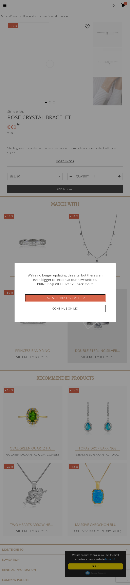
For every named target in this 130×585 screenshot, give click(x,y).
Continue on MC (65, 308)
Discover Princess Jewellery (65, 298)
